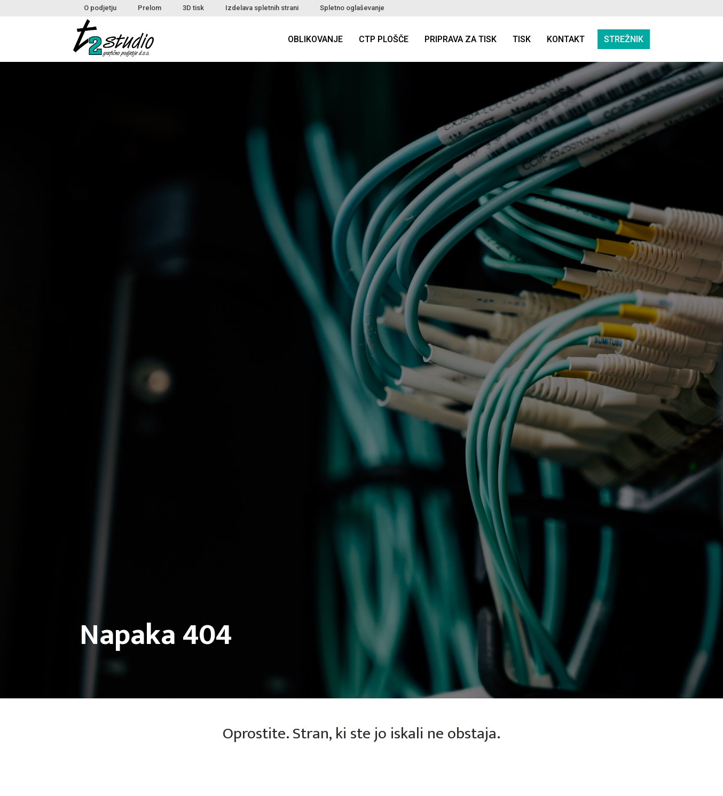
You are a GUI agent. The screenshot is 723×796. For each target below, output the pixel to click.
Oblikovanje (315, 39)
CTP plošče (383, 39)
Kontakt (566, 39)
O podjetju (100, 8)
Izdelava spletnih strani (261, 8)
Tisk (522, 39)
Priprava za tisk (461, 39)
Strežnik (623, 39)
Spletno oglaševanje (352, 8)
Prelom (149, 8)
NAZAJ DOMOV (361, 773)
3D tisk (193, 8)
